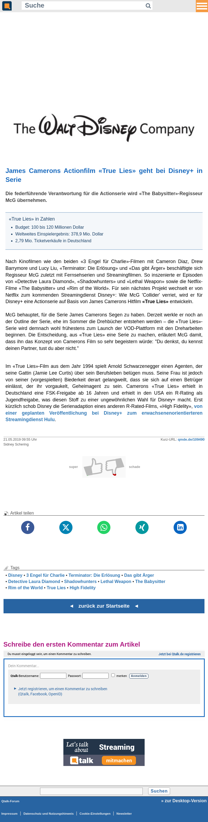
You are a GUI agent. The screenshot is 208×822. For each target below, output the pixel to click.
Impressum (9, 813)
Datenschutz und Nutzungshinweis (49, 813)
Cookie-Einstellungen (95, 813)
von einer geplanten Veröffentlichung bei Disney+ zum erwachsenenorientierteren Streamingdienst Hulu (104, 413)
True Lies (56, 587)
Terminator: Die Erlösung (94, 575)
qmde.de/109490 (191, 439)
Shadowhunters (80, 581)
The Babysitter (150, 581)
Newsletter (124, 813)
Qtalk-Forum (10, 801)
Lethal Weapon (115, 581)
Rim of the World (25, 587)
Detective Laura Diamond (34, 581)
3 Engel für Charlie (45, 575)
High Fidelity (83, 587)
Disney (15, 575)
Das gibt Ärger (139, 575)
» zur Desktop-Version (184, 800)
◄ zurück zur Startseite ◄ (104, 606)
